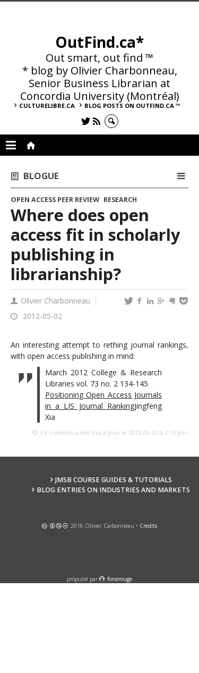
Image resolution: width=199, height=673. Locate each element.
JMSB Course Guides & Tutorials (113, 479)
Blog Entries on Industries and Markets (113, 489)
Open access (33, 199)
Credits (148, 525)
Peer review (78, 199)
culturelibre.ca (47, 106)
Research (120, 199)
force (119, 579)
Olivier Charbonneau (55, 301)
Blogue (41, 176)
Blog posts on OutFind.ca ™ (132, 106)
